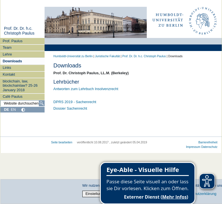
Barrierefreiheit (207, 142)
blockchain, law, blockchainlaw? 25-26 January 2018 (20, 85)
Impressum (193, 146)
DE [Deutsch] (6, 109)
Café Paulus (12, 96)
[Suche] (42, 103)
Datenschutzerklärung (198, 194)
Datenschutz (209, 146)
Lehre (7, 54)
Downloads (12, 61)
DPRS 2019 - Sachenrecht (74, 102)
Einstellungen (96, 194)
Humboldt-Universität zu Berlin (73, 56)
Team (7, 47)
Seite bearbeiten (61, 142)
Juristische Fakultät (107, 56)
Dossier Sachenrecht (70, 108)
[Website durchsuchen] (22, 103)
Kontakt (9, 74)
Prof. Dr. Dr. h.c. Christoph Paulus (19, 31)
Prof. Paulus (12, 41)
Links (7, 67)
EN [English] (13, 109)
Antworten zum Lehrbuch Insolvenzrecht (85, 89)
